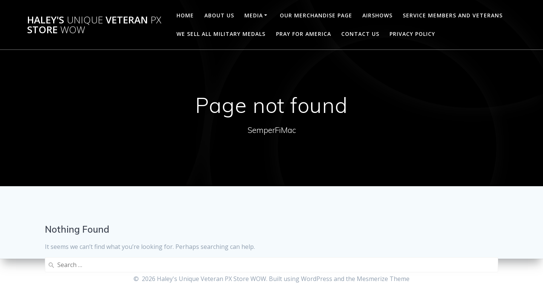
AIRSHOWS (377, 15)
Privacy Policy (412, 33)
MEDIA (253, 15)
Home (185, 15)
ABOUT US (219, 15)
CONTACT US (360, 33)
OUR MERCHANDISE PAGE (316, 15)
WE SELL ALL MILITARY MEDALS (220, 33)
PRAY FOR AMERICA (303, 33)
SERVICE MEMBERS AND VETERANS (453, 15)
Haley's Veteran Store (94, 24)
